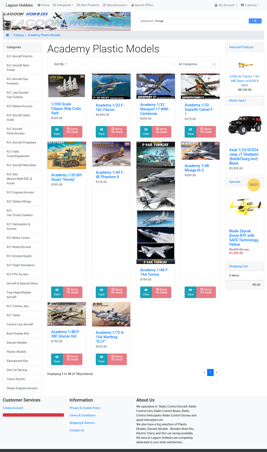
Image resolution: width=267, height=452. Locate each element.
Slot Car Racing (17, 370)
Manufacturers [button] (114, 5)
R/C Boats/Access (19, 247)
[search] (192, 21)
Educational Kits (17, 361)
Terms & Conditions (83, 415)
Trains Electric (16, 379)
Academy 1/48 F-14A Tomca (154, 272)
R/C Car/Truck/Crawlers (20, 213)
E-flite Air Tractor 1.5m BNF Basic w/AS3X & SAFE (245, 81)
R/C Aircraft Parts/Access (16, 131)
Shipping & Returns (82, 423)
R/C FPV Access (17, 274)
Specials (234, 182)
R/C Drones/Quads (19, 256)
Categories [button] (61, 5)
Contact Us (77, 430)
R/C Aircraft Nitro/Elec (21, 165)
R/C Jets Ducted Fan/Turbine (17, 95)
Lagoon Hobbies (19, 5)
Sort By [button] (59, 64)
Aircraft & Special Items (22, 283)
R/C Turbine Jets (18, 306)
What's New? (237, 100)
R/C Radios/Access (20, 106)
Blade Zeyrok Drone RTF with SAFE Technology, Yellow (244, 238)
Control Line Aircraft (20, 324)
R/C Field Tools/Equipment (18, 154)
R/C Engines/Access (20, 192)
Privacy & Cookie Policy (85, 408)
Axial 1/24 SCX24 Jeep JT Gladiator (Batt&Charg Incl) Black (244, 156)
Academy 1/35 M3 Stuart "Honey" (66, 177)
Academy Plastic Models (44, 35)
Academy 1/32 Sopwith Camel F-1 (199, 109)
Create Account (13, 408)
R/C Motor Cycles (18, 238)
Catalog (18, 35)
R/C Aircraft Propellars (21, 142)
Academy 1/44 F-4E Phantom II (110, 174)
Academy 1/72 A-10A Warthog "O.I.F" (110, 337)
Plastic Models (16, 352)
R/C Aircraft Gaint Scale (18, 118)
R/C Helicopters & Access (18, 226)
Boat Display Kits (18, 333)
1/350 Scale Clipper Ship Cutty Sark (66, 108)
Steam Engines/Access (22, 388)
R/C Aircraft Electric (20, 56)
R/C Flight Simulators (21, 265)
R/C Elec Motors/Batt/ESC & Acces (19, 179)
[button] (226, 5)
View (57, 132)
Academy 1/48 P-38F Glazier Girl (65, 334)
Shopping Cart (238, 266)
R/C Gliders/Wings (19, 201)
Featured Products (241, 47)
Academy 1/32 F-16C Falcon (110, 107)
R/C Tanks (13, 315)
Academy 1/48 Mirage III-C (197, 167)
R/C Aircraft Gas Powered (17, 81)
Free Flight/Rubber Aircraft (19, 295)
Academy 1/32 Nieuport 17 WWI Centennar (154, 109)
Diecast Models (17, 342)
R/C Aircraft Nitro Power (18, 68)
